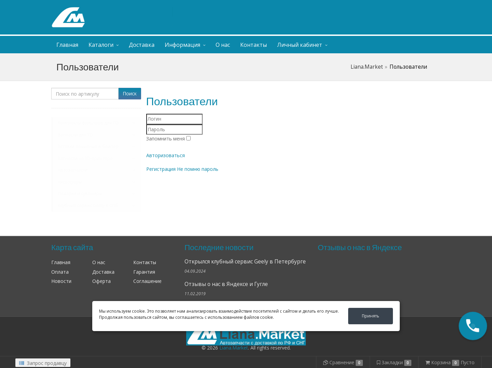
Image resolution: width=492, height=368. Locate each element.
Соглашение (147, 281)
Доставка (141, 45)
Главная (67, 45)
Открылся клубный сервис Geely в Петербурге (245, 261)
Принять (370, 316)
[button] (473, 326)
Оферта (101, 281)
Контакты (253, 45)
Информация (182, 45)
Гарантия (144, 272)
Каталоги (100, 45)
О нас (223, 45)
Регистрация (161, 169)
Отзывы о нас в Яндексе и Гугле (226, 284)
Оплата (60, 272)
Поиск (130, 93)
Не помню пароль (197, 169)
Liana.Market (367, 66)
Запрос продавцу (43, 363)
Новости (61, 281)
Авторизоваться (165, 155)
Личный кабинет (399, 6)
